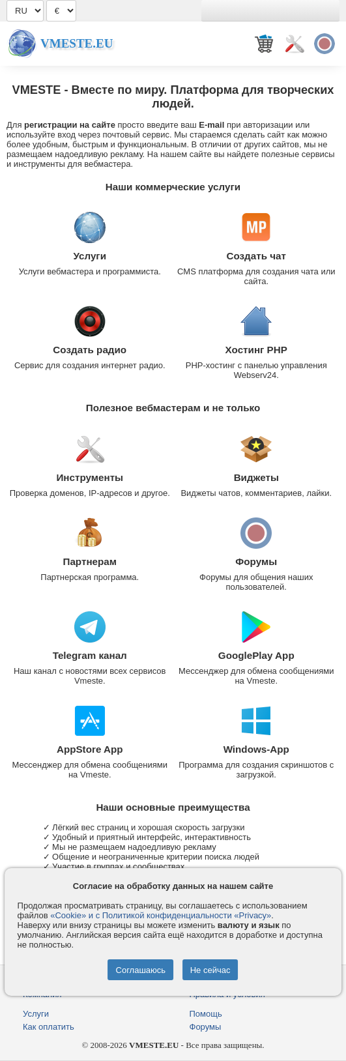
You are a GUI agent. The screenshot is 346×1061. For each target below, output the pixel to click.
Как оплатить (48, 1027)
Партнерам (90, 561)
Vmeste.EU (76, 43)
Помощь (206, 1014)
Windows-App (256, 749)
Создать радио (89, 349)
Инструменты (89, 477)
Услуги (89, 255)
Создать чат (256, 255)
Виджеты (256, 477)
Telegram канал (90, 655)
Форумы (256, 561)
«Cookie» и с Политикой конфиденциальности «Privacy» (160, 915)
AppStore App (90, 749)
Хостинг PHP (256, 349)
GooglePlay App (256, 655)
